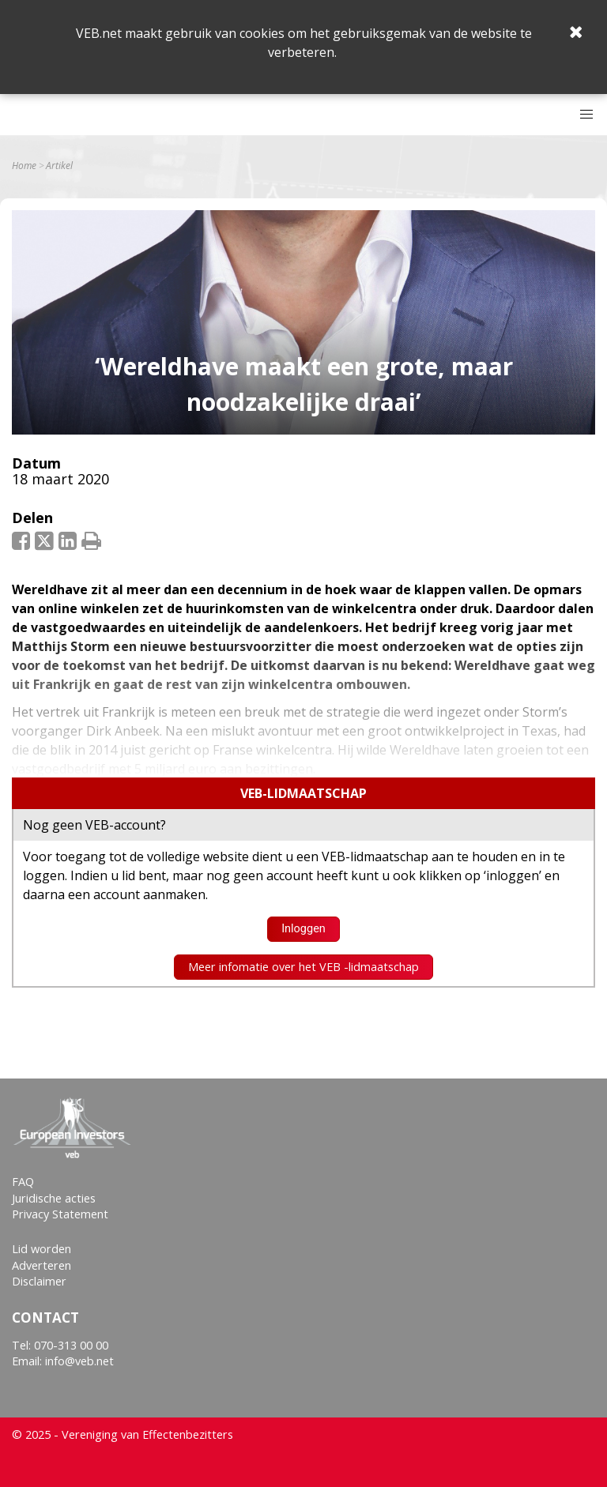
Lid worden (41, 1248)
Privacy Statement (60, 1214)
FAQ (23, 1181)
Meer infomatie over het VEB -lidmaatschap (303, 966)
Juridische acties (54, 1198)
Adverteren (41, 1265)
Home (24, 166)
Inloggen (303, 928)
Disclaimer (39, 1281)
